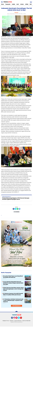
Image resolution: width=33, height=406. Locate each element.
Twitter (19, 318)
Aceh (17, 4)
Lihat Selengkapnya (16, 305)
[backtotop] (16, 312)
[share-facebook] (13, 209)
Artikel (26, 4)
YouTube (22, 318)
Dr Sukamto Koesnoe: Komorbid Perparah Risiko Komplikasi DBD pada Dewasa (13, 294)
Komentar (16, 212)
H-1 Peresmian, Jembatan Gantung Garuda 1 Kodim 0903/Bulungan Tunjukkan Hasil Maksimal (13, 300)
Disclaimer (12, 320)
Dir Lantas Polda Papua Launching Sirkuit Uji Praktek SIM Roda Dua (13, 276)
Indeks (13, 4)
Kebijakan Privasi (6, 320)
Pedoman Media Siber (26, 320)
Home (2, 4)
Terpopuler (7, 4)
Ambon (22, 4)
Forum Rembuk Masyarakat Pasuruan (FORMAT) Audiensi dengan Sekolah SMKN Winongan (13, 283)
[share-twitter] (15, 209)
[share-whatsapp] (17, 209)
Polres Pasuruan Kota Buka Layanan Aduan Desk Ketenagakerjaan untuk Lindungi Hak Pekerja (13, 289)
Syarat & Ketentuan (18, 320)
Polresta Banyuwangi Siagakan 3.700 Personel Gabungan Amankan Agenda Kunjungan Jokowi (15, 198)
